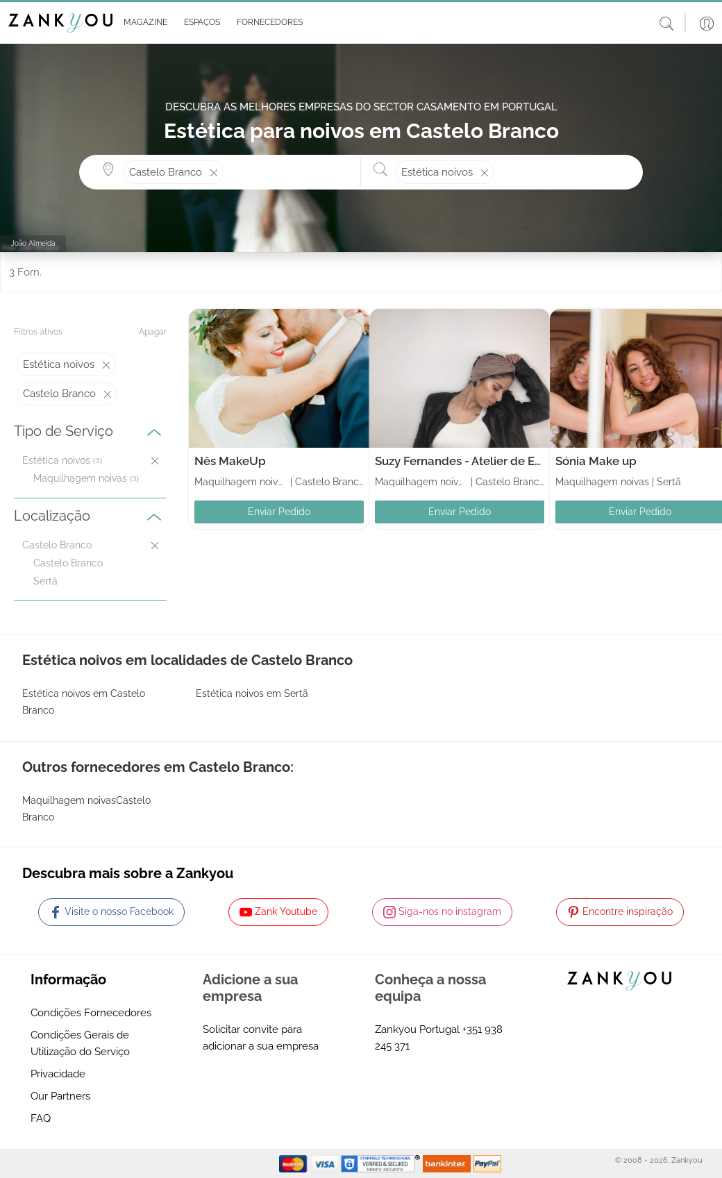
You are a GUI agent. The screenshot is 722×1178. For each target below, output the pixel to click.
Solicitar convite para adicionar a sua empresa (261, 1037)
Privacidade (58, 1074)
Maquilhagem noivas (80, 478)
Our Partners (60, 1096)
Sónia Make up (596, 461)
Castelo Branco (68, 563)
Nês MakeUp (230, 461)
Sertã (45, 581)
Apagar (153, 332)
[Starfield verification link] (382, 1162)
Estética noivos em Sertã (252, 693)
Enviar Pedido (279, 511)
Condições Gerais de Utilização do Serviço (80, 1043)
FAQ (41, 1118)
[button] (142, 23)
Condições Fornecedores (91, 1013)
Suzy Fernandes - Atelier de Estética (473, 461)
